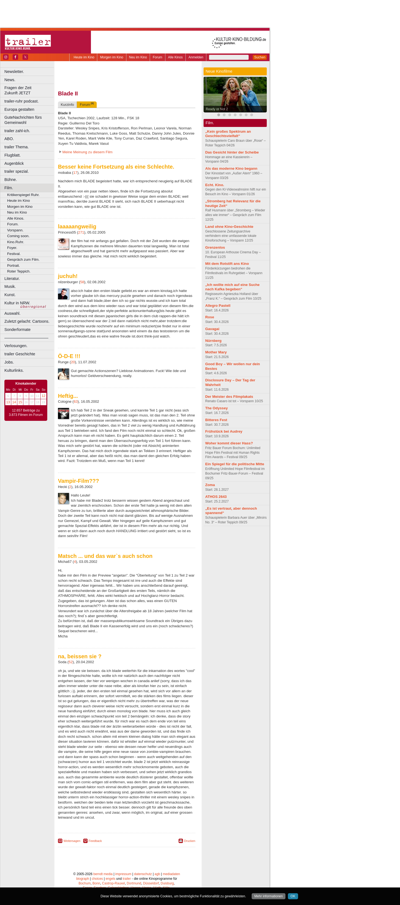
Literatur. (12, 278)
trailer (127, 879)
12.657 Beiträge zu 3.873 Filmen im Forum (26, 412)
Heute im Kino (84, 57)
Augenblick (14, 163)
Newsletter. (14, 71)
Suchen (259, 57)
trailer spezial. (16, 171)
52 (71, 662)
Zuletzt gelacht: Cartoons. (26, 321)
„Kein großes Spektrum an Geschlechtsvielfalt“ (228, 133)
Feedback (95, 840)
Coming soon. (18, 236)
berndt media (103, 874)
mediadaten (171, 874)
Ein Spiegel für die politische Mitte (234, 464)
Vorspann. (15, 230)
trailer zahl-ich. (17, 131)
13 (8, 402)
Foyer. (12, 248)
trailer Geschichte (19, 354)
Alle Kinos (175, 57)
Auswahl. (12, 313)
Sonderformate (17, 329)
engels (110, 879)
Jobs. (9, 362)
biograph (82, 879)
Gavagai (212, 329)
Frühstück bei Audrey (223, 431)
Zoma (210, 485)
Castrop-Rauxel (113, 883)
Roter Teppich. (18, 271)
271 (81, 232)
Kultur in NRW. (17, 303)
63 (76, 401)
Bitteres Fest (216, 420)
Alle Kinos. (15, 218)
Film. (8, 188)
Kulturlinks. (14, 370)
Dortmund (134, 883)
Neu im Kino (138, 57)
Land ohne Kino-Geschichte (229, 227)
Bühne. (10, 179)
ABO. (9, 139)
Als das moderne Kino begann (231, 168)
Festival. (14, 254)
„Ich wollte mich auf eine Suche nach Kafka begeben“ (232, 287)
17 (75, 173)
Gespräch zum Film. (23, 259)
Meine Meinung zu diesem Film (87, 152)
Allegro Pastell (217, 305)
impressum (123, 874)
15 (20, 402)
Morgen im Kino (111, 57)
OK (293, 896)
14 (14, 402)
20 (73, 362)
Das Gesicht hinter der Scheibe (232, 152)
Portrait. (13, 265)
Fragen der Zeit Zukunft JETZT (29, 90)
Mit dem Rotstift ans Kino (227, 264)
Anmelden (195, 57)
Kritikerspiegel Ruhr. (23, 195)
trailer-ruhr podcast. (21, 101)
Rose (209, 317)
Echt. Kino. (214, 185)
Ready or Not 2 (217, 109)
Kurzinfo (67, 105)
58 (82, 282)
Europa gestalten (19, 109)
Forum (157, 57)
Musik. (10, 286)
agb (157, 874)
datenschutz (143, 874)
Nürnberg (213, 341)
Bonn (96, 883)
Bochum (85, 883)
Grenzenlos (215, 247)
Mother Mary (216, 352)
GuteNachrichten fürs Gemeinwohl (23, 120)
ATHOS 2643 (216, 497)
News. (9, 80)
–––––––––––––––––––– (26, 338)
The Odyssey (216, 408)
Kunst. (10, 295)
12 (43, 396)
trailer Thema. (16, 147)
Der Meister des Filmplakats (229, 397)
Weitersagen (71, 840)
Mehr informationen (268, 896)
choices (97, 879)
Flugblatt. (12, 155)
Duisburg (167, 883)
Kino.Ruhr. (15, 242)
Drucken (189, 840)
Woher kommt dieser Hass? (229, 443)
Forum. (13, 224)
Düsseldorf (151, 883)
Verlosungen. (15, 346)
